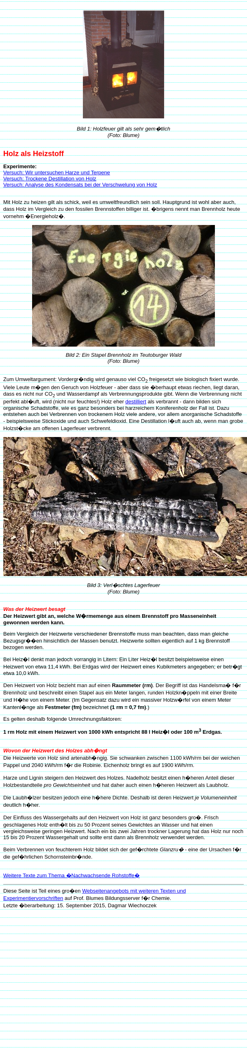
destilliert (136, 401)
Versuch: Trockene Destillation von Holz (49, 179)
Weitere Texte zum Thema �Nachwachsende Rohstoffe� (71, 875)
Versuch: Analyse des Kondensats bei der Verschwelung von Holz (80, 185)
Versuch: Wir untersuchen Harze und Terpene (56, 172)
